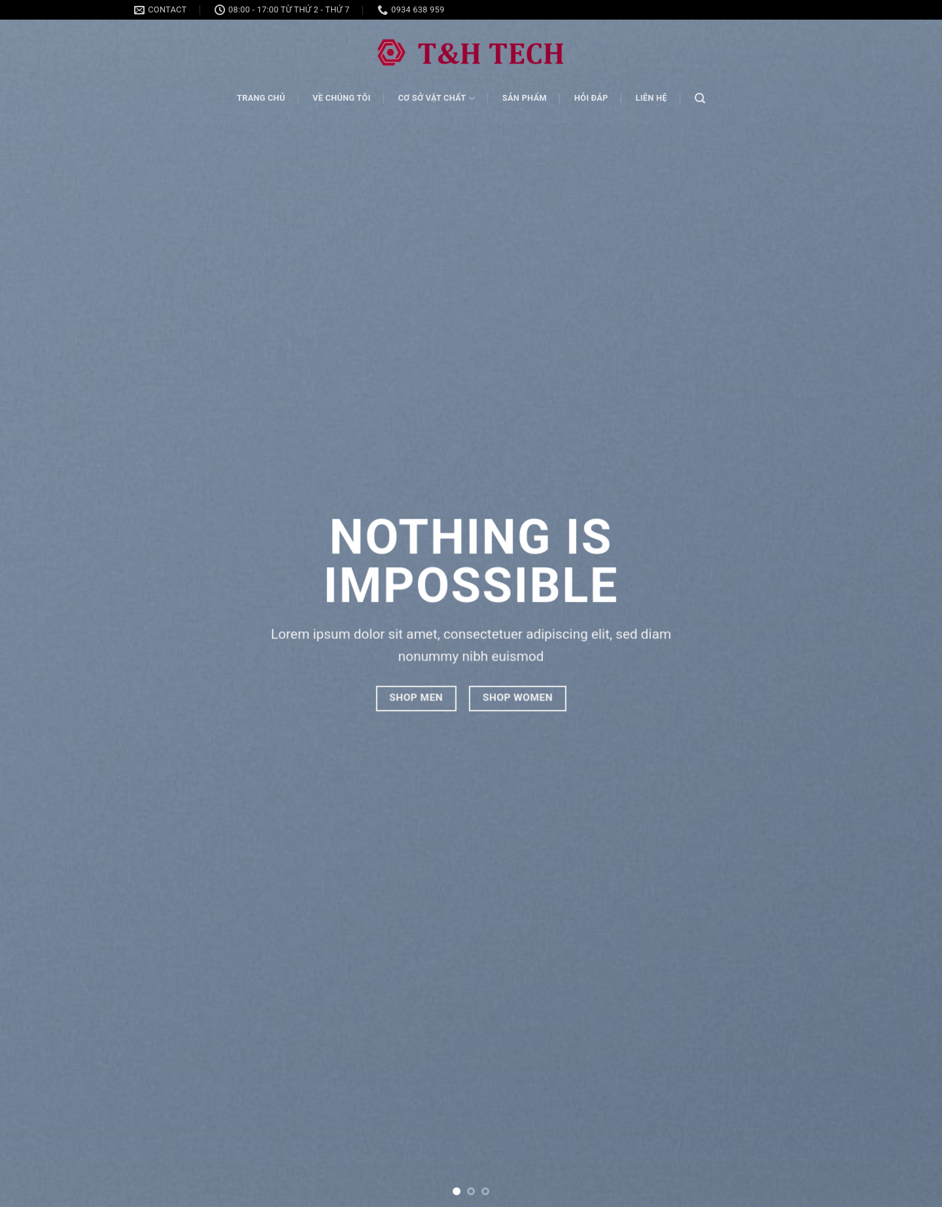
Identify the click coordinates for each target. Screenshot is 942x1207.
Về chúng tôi (342, 98)
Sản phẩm (524, 98)
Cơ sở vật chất (436, 98)
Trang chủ (261, 98)
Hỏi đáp (591, 98)
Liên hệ (651, 98)
